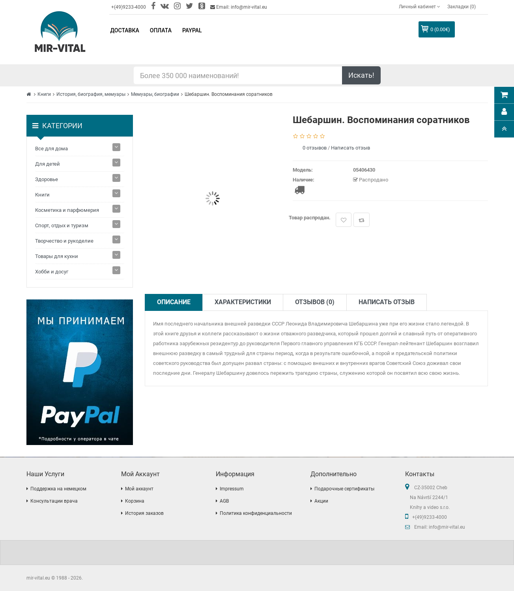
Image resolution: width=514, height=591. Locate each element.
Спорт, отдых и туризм (61, 225)
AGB (224, 501)
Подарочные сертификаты (344, 489)
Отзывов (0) (315, 302)
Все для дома (51, 148)
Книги (44, 94)
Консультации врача (54, 501)
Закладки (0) (461, 6)
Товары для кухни (56, 256)
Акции (321, 501)
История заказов (144, 513)
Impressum (232, 489)
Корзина (134, 501)
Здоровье (46, 179)
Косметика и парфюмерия (67, 210)
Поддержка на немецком (58, 489)
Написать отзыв (350, 148)
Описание (174, 302)
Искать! (361, 75)
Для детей (47, 164)
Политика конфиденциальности (256, 513)
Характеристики (243, 302)
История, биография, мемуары (90, 94)
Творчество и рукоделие (64, 241)
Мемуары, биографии (155, 94)
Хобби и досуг (51, 272)
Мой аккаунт (139, 489)
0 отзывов (315, 148)
